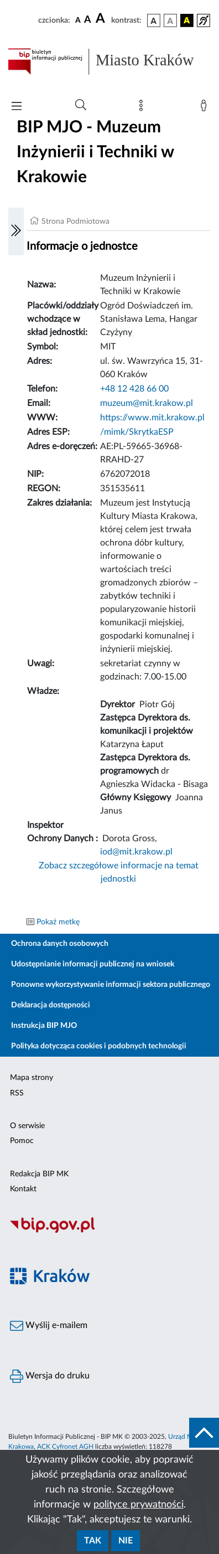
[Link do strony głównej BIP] (109, 61)
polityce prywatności (138, 1505)
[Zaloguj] (206, 108)
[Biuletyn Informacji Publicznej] (109, 1231)
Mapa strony (31, 1078)
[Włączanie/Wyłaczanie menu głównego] (16, 107)
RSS (17, 1093)
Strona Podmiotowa (75, 221)
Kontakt (23, 1189)
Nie (125, 1540)
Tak (92, 1540)
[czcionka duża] (102, 19)
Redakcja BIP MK (39, 1174)
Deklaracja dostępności (50, 1005)
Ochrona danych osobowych (59, 944)
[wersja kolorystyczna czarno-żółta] (187, 20)
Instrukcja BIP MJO (44, 1026)
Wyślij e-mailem (48, 1325)
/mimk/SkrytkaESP (137, 432)
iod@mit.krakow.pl (136, 851)
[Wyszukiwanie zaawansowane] (80, 105)
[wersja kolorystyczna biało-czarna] (170, 20)
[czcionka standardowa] (78, 20)
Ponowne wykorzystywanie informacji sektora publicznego (110, 985)
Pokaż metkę (58, 922)
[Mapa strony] (143, 108)
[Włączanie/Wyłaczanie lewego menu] (16, 231)
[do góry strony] (204, 1433)
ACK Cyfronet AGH (65, 1446)
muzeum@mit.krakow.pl (146, 403)
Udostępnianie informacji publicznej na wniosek (92, 964)
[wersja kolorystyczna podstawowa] (154, 20)
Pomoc (22, 1141)
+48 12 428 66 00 (134, 388)
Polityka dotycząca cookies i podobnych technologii (98, 1046)
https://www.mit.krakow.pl (152, 417)
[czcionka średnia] (87, 20)
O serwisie (27, 1126)
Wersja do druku (50, 1376)
